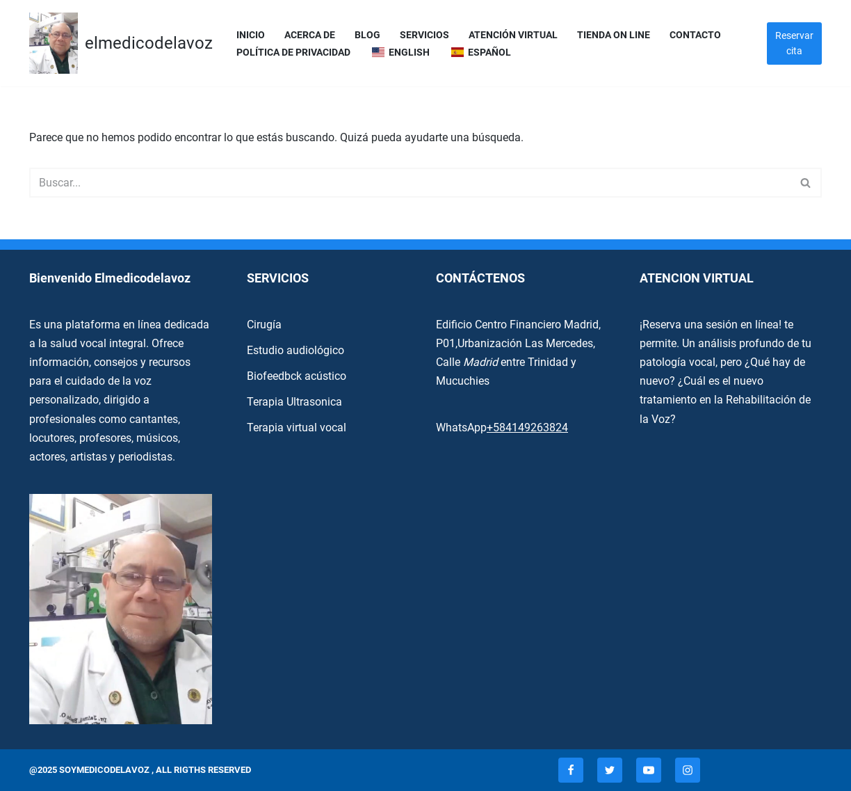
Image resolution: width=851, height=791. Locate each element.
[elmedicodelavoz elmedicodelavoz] (121, 43)
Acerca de (309, 35)
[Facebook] (570, 770)
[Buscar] (410, 183)
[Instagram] (687, 770)
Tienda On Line (613, 35)
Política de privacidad (293, 52)
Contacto (695, 35)
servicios (424, 35)
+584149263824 (527, 427)
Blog (367, 35)
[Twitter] (609, 770)
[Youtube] (648, 770)
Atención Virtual (513, 35)
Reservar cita (794, 43)
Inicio (250, 35)
